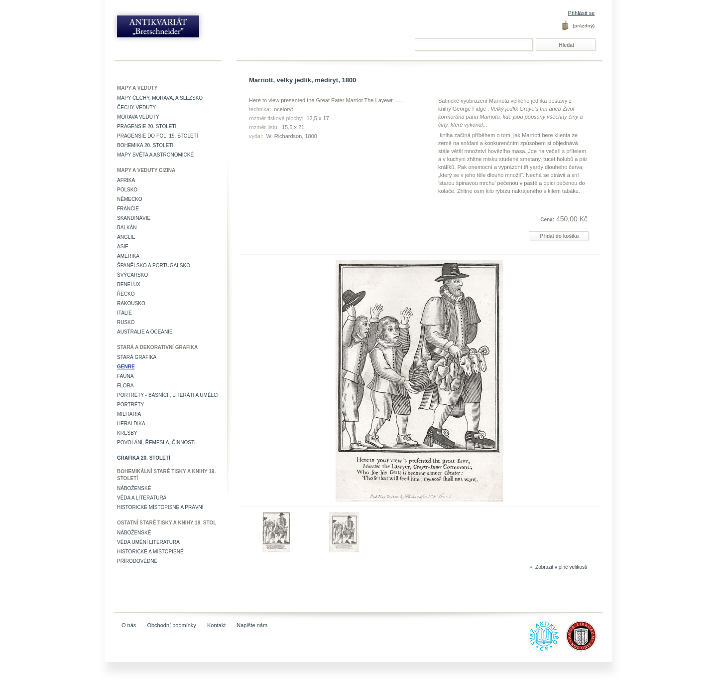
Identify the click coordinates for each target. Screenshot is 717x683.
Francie (128, 208)
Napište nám (252, 625)
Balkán (126, 227)
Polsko (127, 189)
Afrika (126, 180)
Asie (122, 246)
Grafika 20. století (143, 458)
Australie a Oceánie (145, 332)
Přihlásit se (581, 13)
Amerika (128, 256)
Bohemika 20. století (145, 145)
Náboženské (134, 488)
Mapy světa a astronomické (155, 155)
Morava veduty (138, 117)
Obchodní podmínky (171, 625)
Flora (125, 385)
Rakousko (131, 303)
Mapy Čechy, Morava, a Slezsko (160, 98)
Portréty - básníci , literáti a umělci (168, 395)
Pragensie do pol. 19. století (157, 136)
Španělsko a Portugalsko (153, 265)
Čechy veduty (136, 107)
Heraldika (131, 423)
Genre (126, 366)
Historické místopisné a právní (160, 507)
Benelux (128, 284)
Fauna (125, 376)
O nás (128, 625)
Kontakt (216, 625)
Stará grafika (136, 357)
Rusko (126, 322)
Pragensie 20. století (146, 126)
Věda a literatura (141, 498)
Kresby (127, 433)
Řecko (126, 294)
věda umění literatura (148, 542)
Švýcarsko (132, 275)
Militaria (129, 414)
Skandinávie (133, 218)
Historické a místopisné (150, 551)
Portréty (130, 404)
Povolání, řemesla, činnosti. (157, 442)
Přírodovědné (137, 561)
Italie (124, 313)
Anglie (126, 237)
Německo (129, 199)
